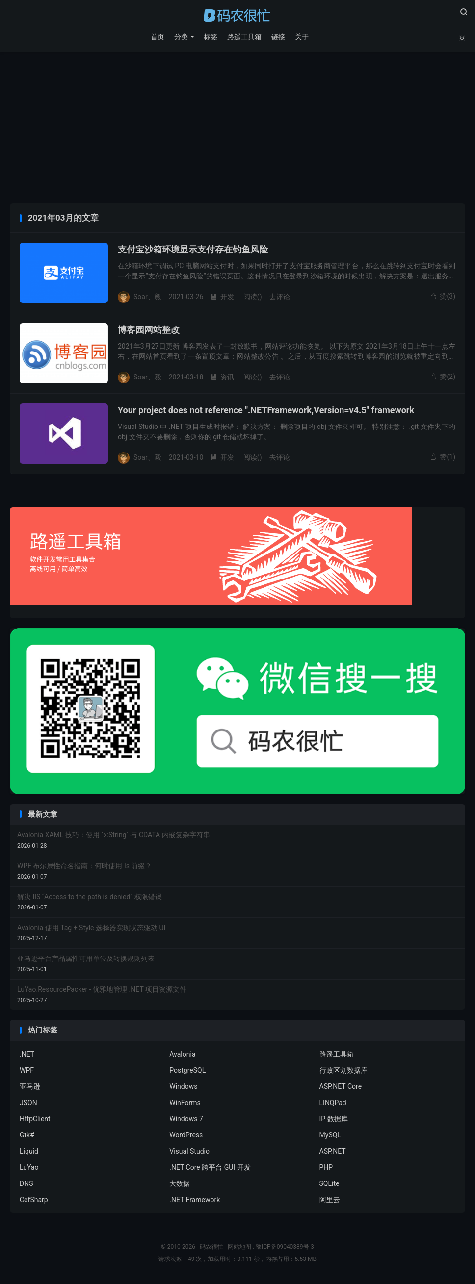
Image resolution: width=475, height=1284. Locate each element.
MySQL (330, 1136)
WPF (27, 1071)
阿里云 (329, 1201)
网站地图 (239, 1247)
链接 (278, 37)
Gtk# (27, 1136)
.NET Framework (194, 1201)
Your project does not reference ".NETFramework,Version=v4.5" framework (266, 411)
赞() (442, 298)
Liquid (29, 1152)
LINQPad (332, 1104)
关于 (301, 37)
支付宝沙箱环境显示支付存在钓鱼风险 (193, 251)
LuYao (29, 1168)
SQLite (329, 1184)
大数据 (179, 1184)
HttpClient (35, 1120)
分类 (180, 37)
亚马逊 (30, 1087)
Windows (183, 1087)
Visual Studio (189, 1152)
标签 (210, 37)
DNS (26, 1184)
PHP (326, 1168)
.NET (27, 1055)
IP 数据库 (333, 1120)
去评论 (279, 298)
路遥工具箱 (244, 37)
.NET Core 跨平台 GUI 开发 (209, 1168)
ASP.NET (332, 1152)
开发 (222, 298)
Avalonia (182, 1055)
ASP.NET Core (340, 1087)
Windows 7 (186, 1120)
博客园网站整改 (149, 331)
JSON (28, 1104)
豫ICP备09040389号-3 (285, 1247)
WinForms (184, 1104)
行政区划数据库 (343, 1071)
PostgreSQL (187, 1071)
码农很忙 (237, 15)
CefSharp (34, 1201)
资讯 (222, 378)
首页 (157, 37)
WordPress (186, 1136)
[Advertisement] (237, 131)
